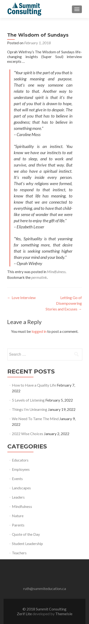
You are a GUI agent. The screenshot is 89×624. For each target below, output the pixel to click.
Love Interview (21, 297)
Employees (21, 469)
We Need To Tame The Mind (35, 418)
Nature (17, 515)
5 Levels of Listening (28, 400)
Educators (20, 460)
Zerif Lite (25, 613)
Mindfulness (56, 271)
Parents (18, 525)
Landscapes (21, 488)
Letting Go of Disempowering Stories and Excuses (64, 303)
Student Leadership (27, 543)
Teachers (19, 552)
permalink (39, 277)
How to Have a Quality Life (34, 385)
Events (17, 478)
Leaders (18, 497)
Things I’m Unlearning (29, 409)
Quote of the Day (26, 534)
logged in (39, 331)
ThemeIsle (63, 613)
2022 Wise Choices (27, 433)
